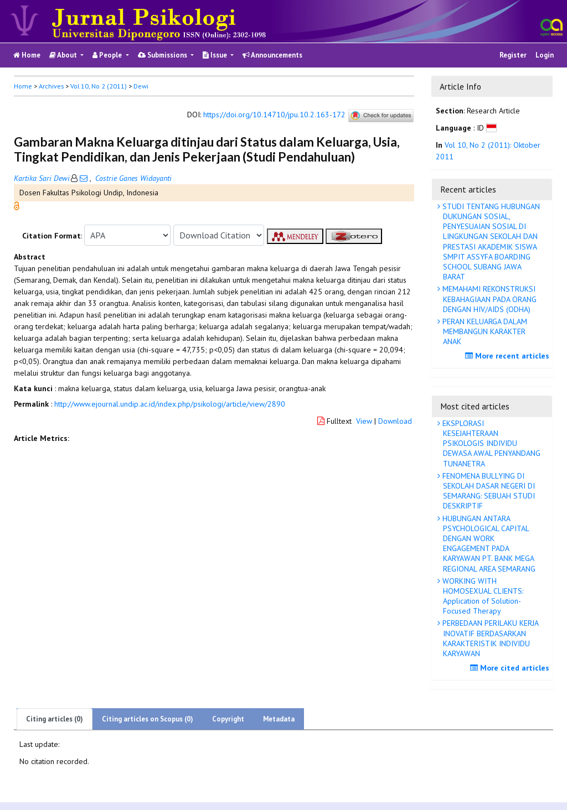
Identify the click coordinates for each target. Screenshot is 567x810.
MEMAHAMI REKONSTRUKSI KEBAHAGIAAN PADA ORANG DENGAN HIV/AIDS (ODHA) (488, 299)
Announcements (272, 55)
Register (513, 55)
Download (395, 421)
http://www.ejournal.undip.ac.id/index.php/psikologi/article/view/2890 (169, 404)
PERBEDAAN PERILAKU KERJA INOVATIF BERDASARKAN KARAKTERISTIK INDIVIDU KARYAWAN (489, 638)
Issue (216, 55)
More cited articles (511, 668)
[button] (16, 205)
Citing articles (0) (54, 719)
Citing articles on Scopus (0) (147, 719)
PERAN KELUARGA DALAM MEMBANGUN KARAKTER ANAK (483, 331)
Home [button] (23, 86)
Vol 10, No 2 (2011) (98, 86)
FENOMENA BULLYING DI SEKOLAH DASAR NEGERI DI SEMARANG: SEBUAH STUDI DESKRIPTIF (487, 491)
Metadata (279, 719)
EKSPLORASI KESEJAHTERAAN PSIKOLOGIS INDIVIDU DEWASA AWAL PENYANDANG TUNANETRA (490, 443)
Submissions (163, 55)
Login (544, 55)
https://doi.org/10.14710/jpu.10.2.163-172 (274, 115)
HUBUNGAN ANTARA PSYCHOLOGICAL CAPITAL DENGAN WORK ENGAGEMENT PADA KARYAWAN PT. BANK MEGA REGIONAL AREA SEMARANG (487, 543)
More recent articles (508, 356)
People (107, 55)
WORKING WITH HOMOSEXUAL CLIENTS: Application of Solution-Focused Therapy (481, 596)
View (364, 421)
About (64, 55)
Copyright (228, 719)
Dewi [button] (140, 86)
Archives (51, 86)
